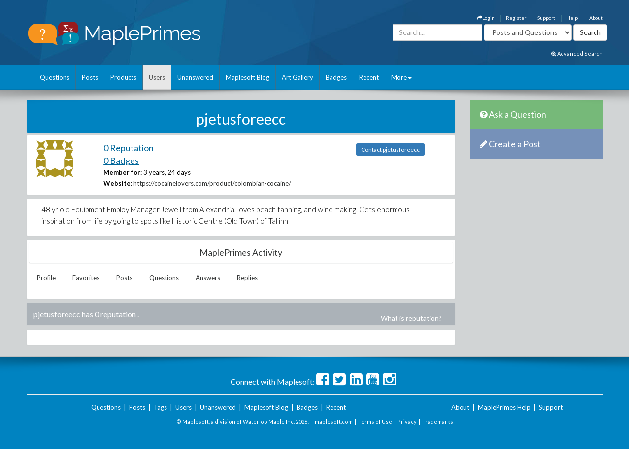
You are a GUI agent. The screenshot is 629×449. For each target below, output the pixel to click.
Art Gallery (297, 77)
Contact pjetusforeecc (390, 149)
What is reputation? (411, 318)
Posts (90, 77)
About (596, 18)
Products (123, 77)
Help (572, 18)
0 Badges (121, 160)
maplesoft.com (334, 421)
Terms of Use (375, 421)
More (401, 77)
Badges (336, 77)
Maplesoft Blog (247, 77)
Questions (54, 77)
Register (516, 18)
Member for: (122, 172)
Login (486, 18)
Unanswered (195, 77)
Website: (117, 183)
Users (157, 77)
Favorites (85, 278)
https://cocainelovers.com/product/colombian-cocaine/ (212, 183)
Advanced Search (577, 53)
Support (546, 18)
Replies (247, 278)
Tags (160, 407)
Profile (46, 278)
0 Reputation (128, 147)
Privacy (407, 421)
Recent (369, 77)
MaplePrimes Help (504, 407)
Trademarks (437, 421)
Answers (208, 278)
